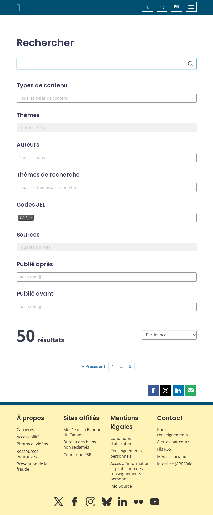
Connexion (77, 454)
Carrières (25, 429)
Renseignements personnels (126, 453)
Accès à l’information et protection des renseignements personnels (130, 471)
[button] (153, 390)
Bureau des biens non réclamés (79, 444)
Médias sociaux (171, 456)
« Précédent (93, 366)
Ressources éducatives (27, 453)
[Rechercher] (191, 63)
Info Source (121, 486)
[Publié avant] (107, 306)
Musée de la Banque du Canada (82, 432)
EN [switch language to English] (176, 6)
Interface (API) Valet (175, 464)
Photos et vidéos (32, 444)
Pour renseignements (172, 432)
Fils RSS (164, 449)
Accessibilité (28, 437)
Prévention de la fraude (32, 466)
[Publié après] (107, 277)
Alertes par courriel (175, 442)
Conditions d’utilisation (121, 441)
